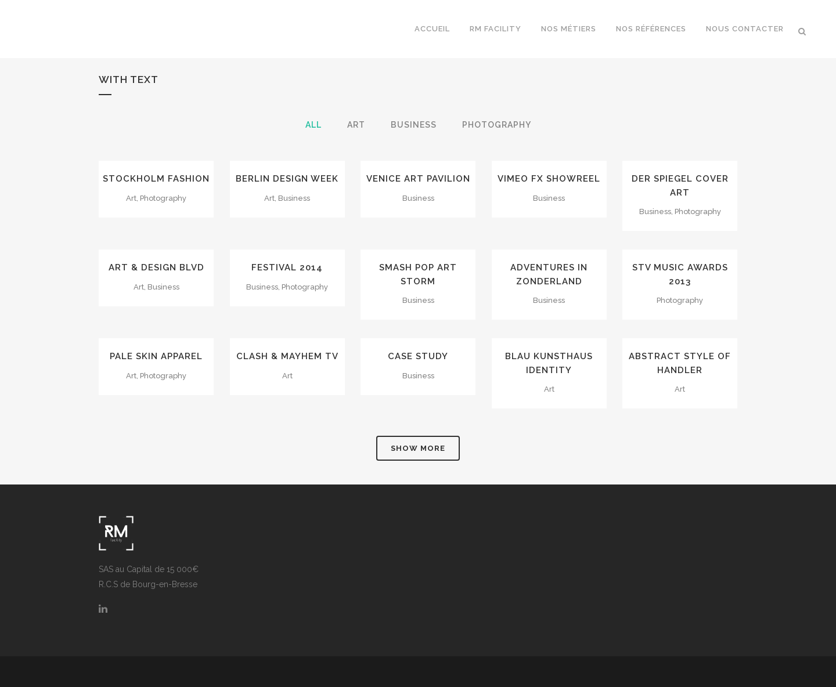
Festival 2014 (287, 267)
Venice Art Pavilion (418, 178)
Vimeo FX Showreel (549, 178)
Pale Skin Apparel (156, 356)
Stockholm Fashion (156, 178)
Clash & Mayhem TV (287, 356)
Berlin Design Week (287, 178)
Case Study (418, 356)
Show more (418, 448)
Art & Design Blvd (156, 267)
